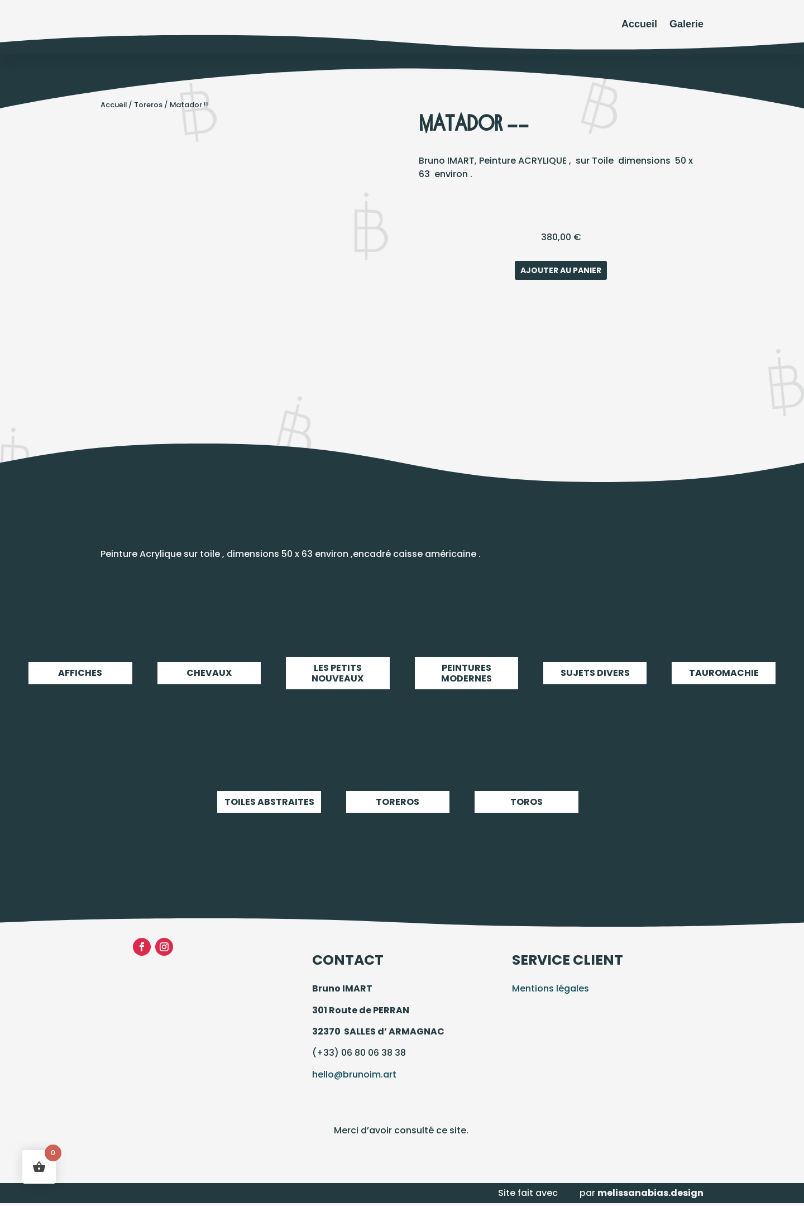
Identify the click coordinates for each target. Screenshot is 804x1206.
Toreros (148, 104)
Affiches (80, 673)
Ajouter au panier (561, 270)
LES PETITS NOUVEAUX (337, 673)
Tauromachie (723, 673)
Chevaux (209, 673)
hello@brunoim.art (354, 1074)
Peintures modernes (466, 673)
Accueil (639, 24)
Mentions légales (550, 988)
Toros (526, 802)
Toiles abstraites (269, 802)
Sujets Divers (595, 673)
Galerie (686, 24)
